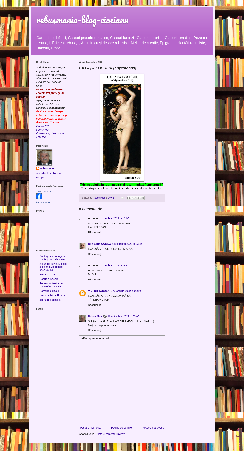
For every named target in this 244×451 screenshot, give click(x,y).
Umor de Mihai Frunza (52, 295)
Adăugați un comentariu (95, 338)
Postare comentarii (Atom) (111, 434)
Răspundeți (94, 232)
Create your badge (44, 202)
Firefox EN (42, 126)
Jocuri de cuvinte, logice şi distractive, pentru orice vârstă (53, 267)
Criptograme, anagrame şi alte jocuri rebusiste (53, 258)
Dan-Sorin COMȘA (99, 243)
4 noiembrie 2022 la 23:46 (127, 243)
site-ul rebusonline (50, 299)
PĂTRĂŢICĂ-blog (50, 274)
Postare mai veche (153, 427)
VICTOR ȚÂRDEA (99, 290)
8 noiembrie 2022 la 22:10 (126, 290)
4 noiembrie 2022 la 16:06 (114, 218)
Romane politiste (49, 290)
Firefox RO (42, 129)
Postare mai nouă (90, 427)
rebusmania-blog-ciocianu (82, 19)
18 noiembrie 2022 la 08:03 (123, 316)
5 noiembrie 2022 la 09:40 (114, 265)
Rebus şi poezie (49, 278)
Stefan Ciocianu (43, 191)
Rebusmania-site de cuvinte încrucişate (51, 285)
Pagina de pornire (121, 427)
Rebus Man (95, 316)
